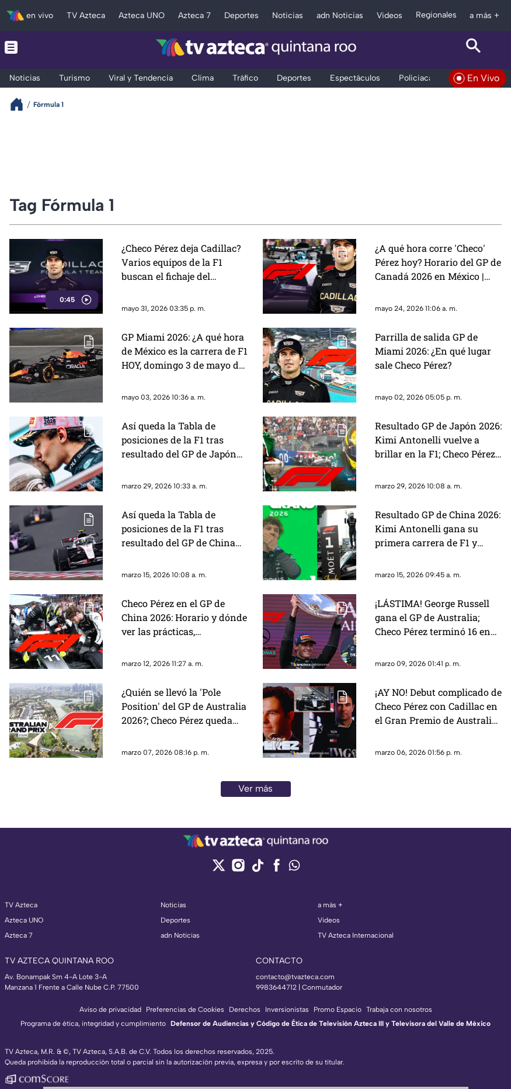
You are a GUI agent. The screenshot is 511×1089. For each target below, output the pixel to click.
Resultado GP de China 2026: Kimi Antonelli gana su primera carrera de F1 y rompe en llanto (437, 529)
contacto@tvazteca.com (295, 977)
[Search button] (473, 47)
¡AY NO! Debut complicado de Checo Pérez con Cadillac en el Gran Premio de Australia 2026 (438, 706)
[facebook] (276, 869)
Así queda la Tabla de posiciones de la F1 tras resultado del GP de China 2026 (178, 529)
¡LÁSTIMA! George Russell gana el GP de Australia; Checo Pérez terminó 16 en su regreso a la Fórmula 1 (433, 618)
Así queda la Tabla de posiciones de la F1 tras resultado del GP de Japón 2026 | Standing (179, 440)
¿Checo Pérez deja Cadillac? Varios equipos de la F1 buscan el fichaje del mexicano (181, 262)
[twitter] (218, 869)
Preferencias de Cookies (185, 1009)
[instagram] (238, 869)
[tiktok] (257, 869)
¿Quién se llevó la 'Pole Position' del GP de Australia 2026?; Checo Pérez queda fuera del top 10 (183, 706)
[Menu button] (37, 47)
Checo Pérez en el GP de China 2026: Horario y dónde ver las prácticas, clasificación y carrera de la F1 (184, 618)
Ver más (255, 788)
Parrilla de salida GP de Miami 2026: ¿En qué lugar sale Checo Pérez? (433, 351)
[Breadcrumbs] (21, 104)
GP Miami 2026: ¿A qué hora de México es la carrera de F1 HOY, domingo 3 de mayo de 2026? (184, 351)
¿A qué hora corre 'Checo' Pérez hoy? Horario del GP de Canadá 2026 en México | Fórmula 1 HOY (438, 262)
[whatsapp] (294, 867)
